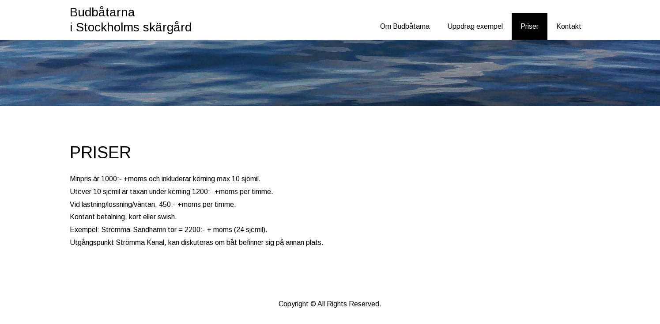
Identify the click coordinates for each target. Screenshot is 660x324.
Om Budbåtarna (405, 26)
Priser (529, 26)
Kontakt (568, 26)
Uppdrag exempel (475, 26)
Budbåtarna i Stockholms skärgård (131, 19)
